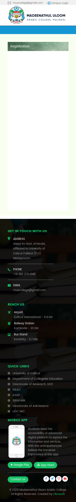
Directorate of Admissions (30, 406)
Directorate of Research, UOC (33, 384)
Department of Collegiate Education (38, 378)
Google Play (20, 465)
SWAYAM (19, 400)
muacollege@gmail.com (28, 3)
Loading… (38, 132)
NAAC (17, 389)
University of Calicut (26, 373)
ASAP (16, 395)
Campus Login (60, 3)
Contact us (18, 479)
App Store (45, 465)
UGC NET (19, 411)
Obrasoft (59, 494)
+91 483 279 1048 (24, 274)
